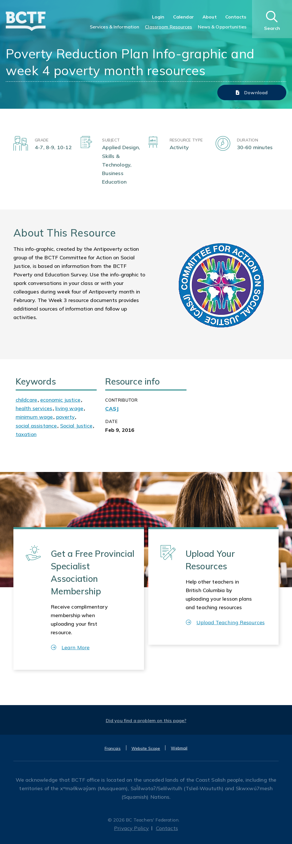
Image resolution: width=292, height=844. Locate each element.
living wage (69, 408)
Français (113, 748)
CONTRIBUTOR (121, 400)
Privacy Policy (131, 828)
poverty (65, 417)
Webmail (179, 748)
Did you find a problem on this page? (146, 720)
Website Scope (145, 748)
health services (34, 408)
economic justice (60, 400)
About (209, 17)
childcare (26, 400)
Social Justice (76, 425)
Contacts (235, 17)
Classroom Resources (168, 27)
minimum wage (34, 417)
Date (111, 421)
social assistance (36, 425)
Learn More (70, 647)
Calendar (183, 17)
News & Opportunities (222, 27)
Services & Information (114, 27)
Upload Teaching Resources (225, 622)
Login (158, 17)
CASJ (112, 408)
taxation (26, 434)
